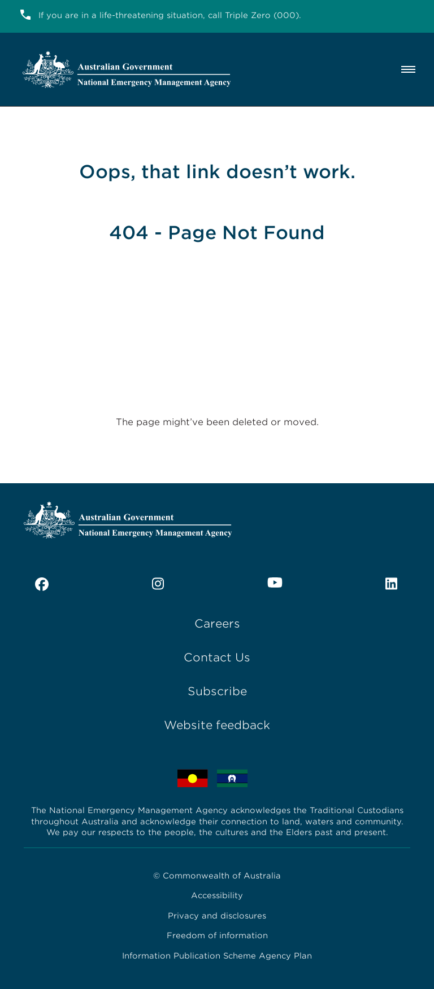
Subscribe (217, 691)
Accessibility (217, 895)
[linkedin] (392, 584)
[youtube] (275, 582)
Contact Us (217, 657)
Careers (217, 623)
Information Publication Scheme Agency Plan (217, 955)
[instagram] (158, 584)
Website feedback (217, 725)
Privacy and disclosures (217, 915)
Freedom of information (217, 935)
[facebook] (42, 584)
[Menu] (411, 69)
